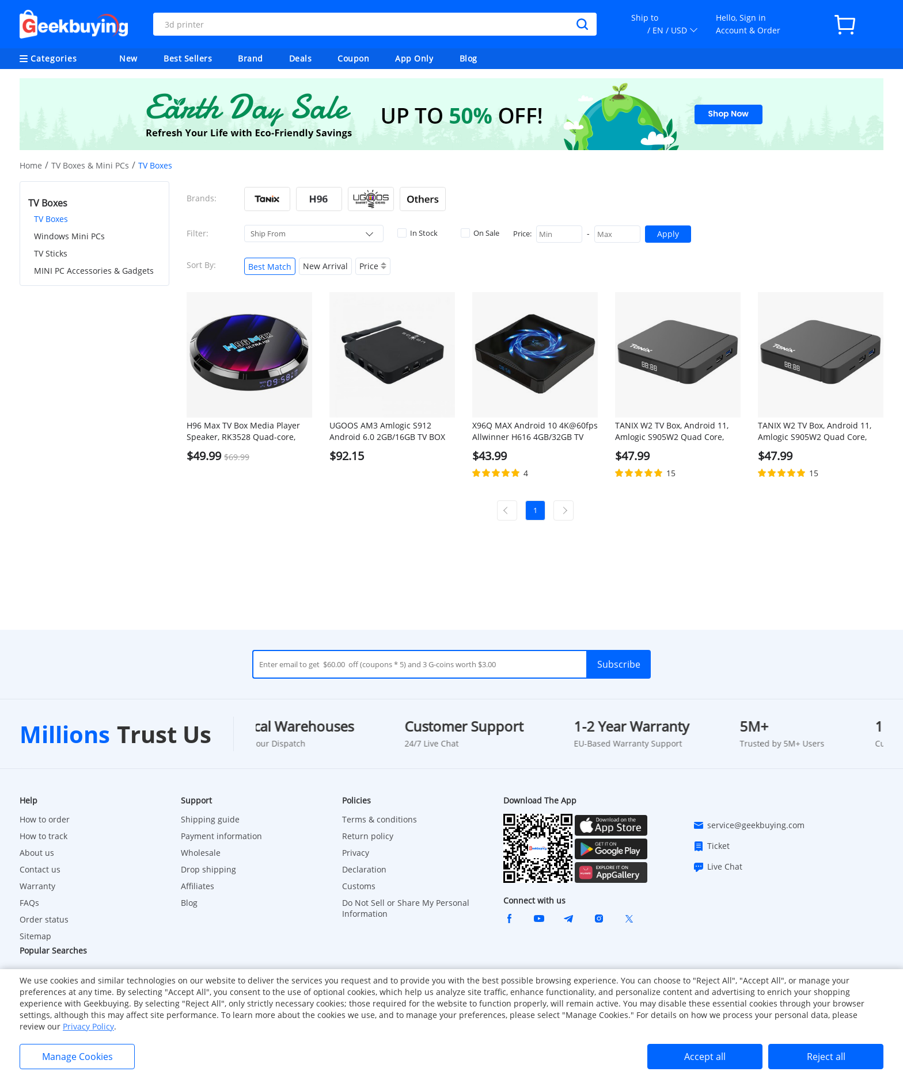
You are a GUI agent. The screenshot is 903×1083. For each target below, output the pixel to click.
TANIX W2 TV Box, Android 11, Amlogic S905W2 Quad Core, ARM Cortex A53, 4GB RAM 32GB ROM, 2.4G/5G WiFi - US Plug (820, 431)
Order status (44, 919)
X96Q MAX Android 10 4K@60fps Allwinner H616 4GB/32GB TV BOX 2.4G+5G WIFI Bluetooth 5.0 (535, 431)
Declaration (364, 869)
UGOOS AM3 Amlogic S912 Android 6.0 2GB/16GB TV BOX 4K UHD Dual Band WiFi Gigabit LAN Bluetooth (389, 431)
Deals (300, 58)
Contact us (40, 869)
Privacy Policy (88, 1026)
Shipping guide (210, 819)
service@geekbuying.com (749, 825)
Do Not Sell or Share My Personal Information (405, 908)
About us (37, 852)
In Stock (417, 233)
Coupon (353, 58)
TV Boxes (51, 218)
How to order (45, 819)
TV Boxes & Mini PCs (90, 165)
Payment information (221, 836)
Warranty (37, 886)
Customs (358, 886)
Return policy (367, 836)
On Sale (480, 233)
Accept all (705, 1056)
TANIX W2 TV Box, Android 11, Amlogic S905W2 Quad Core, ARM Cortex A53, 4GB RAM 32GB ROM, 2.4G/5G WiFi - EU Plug (677, 431)
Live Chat (717, 866)
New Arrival (325, 266)
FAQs (29, 902)
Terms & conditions (379, 819)
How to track (43, 836)
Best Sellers (188, 58)
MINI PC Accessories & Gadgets (94, 270)
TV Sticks (50, 253)
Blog (468, 58)
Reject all (826, 1056)
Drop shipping (208, 869)
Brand (250, 58)
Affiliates (197, 886)
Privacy (355, 852)
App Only (414, 58)
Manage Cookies (77, 1056)
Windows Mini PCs (69, 236)
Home (31, 165)
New (128, 58)
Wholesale (201, 852)
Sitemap (35, 936)
